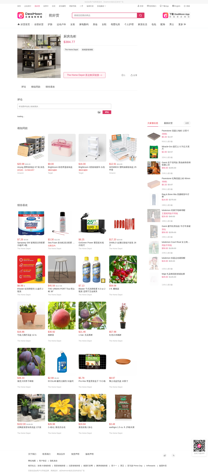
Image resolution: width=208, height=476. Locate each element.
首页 (19, 6)
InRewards (150, 466)
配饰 (162, 24)
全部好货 (38, 24)
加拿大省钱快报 (44, 466)
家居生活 (142, 24)
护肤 (50, 24)
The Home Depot (71, 50)
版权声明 (90, 454)
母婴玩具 (115, 24)
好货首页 (24, 24)
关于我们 (32, 454)
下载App (164, 6)
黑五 (122, 466)
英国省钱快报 (59, 466)
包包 (154, 24)
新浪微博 (164, 455)
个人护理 (129, 24)
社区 (53, 6)
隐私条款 (53, 461)
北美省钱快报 (29, 14)
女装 (72, 24)
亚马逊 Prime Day (134, 466)
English (176, 6)
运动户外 (61, 24)
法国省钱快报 (74, 466)
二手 (81, 6)
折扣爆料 (62, 6)
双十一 (114, 466)
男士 (171, 24)
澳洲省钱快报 (101, 466)
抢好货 (37, 6)
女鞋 (104, 24)
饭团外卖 (90, 6)
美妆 (95, 24)
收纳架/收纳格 (87, 50)
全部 (187, 123)
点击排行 (27, 6)
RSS (173, 455)
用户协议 (43, 461)
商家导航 (72, 6)
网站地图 (32, 461)
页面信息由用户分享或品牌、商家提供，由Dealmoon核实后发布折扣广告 (56, 471)
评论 (107, 112)
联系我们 (151, 6)
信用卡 (46, 6)
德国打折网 (88, 466)
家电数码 (84, 24)
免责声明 (75, 454)
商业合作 (61, 454)
